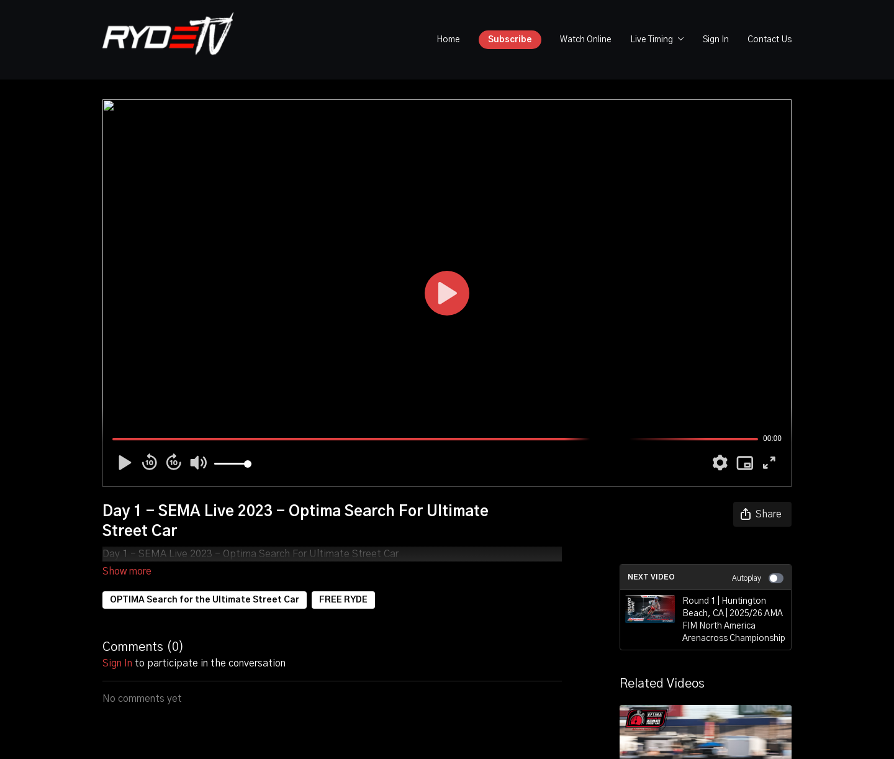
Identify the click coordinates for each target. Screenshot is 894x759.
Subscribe (510, 39)
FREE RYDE (343, 582)
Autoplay (757, 578)
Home (448, 39)
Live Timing (657, 39)
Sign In (716, 39)
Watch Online (586, 39)
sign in (117, 646)
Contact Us (769, 39)
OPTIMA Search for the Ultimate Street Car (204, 582)
